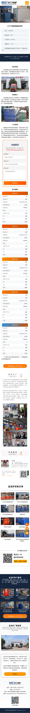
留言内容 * (6, 168)
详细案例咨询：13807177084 (15, 616)
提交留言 (15, 183)
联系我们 (15, 674)
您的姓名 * (6, 154)
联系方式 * (6, 161)
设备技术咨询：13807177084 (15, 366)
